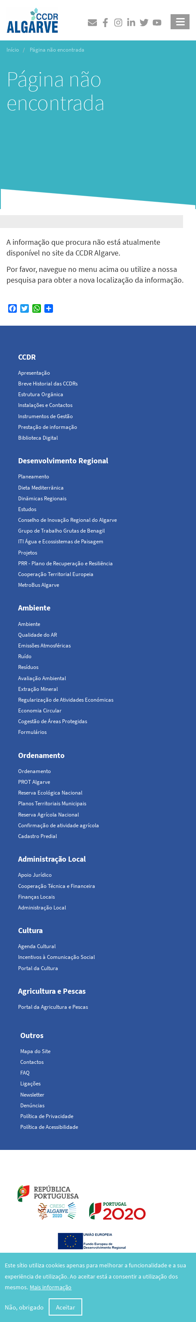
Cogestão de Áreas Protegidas (52, 721)
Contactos (32, 1062)
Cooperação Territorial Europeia (55, 574)
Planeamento (33, 476)
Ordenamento (41, 755)
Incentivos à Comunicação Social (56, 957)
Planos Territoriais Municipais (52, 803)
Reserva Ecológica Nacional (50, 792)
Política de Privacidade (46, 1116)
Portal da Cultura (38, 968)
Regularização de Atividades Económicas (65, 699)
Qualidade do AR (37, 634)
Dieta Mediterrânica (41, 487)
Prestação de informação (47, 427)
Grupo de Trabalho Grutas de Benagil (61, 530)
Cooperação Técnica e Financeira (56, 886)
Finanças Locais (36, 896)
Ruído (24, 656)
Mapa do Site (35, 1051)
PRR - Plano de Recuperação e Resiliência (65, 563)
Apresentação (34, 372)
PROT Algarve (34, 782)
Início (12, 49)
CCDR (27, 357)
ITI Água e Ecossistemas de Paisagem (60, 541)
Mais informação (51, 1290)
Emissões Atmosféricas (44, 645)
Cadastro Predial (37, 836)
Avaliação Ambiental (42, 678)
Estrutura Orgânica (40, 394)
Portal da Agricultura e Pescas (53, 1007)
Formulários (32, 732)
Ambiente (34, 608)
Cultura (30, 930)
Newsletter (32, 1094)
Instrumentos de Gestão (45, 416)
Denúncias (32, 1105)
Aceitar (65, 1309)
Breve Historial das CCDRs (48, 383)
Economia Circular (40, 710)
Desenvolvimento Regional (63, 460)
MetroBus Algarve (38, 585)
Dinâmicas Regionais (42, 498)
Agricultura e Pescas (52, 991)
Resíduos (28, 667)
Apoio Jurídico (35, 874)
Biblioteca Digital (38, 437)
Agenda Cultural (37, 946)
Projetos (27, 552)
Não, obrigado (24, 1309)
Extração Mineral (38, 689)
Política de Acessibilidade (49, 1127)
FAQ (25, 1072)
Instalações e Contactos (45, 405)
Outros (32, 1035)
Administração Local (52, 859)
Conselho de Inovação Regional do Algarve (67, 520)
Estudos (27, 509)
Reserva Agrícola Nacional (48, 814)
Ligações (30, 1083)
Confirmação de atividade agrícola (58, 825)
